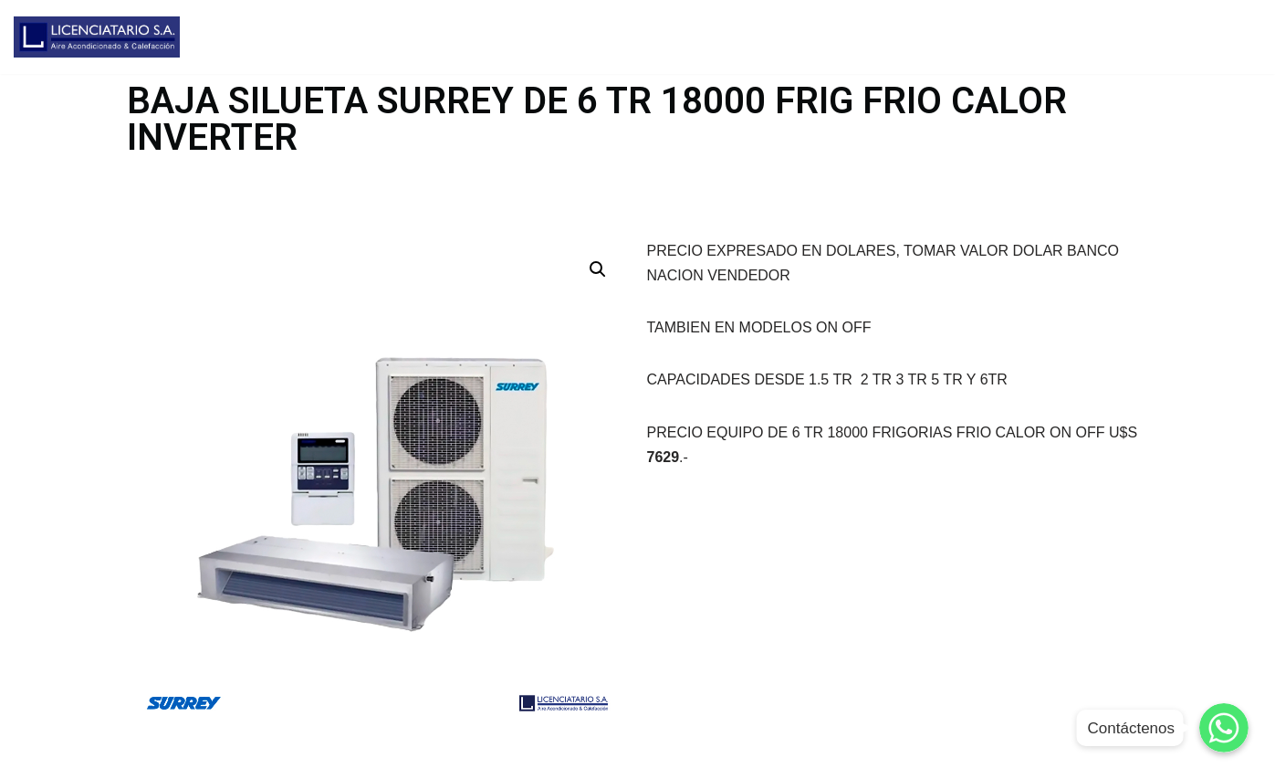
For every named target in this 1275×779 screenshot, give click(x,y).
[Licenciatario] (97, 37)
